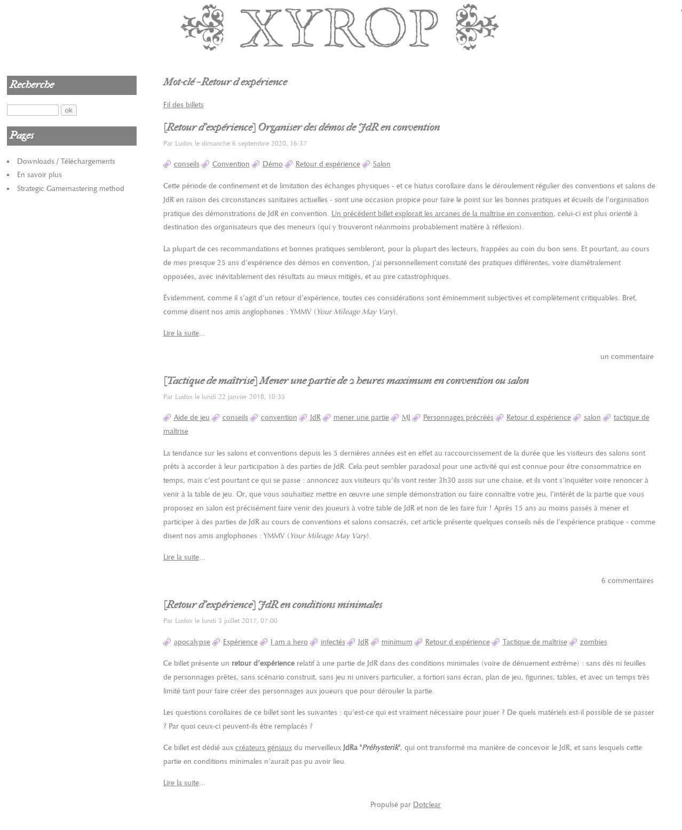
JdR (315, 417)
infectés (333, 642)
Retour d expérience (328, 164)
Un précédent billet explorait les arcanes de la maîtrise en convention (442, 214)
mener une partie (361, 417)
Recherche (32, 84)
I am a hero (289, 642)
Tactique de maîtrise (535, 642)
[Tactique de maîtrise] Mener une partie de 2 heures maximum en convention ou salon (346, 380)
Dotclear (427, 805)
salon (592, 417)
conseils (187, 164)
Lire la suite (181, 333)
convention (279, 417)
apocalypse (192, 642)
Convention (231, 164)
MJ (406, 417)
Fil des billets (183, 105)
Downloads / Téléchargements (66, 161)
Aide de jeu (192, 417)
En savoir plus (39, 175)
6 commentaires (627, 581)
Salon (382, 164)
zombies (593, 642)
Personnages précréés (458, 417)
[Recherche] (33, 110)
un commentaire (627, 357)
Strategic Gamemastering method (70, 189)
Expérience (240, 642)
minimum (397, 642)
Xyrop (341, 26)
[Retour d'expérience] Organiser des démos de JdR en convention (301, 127)
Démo (273, 164)
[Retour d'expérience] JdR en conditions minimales (272, 604)
